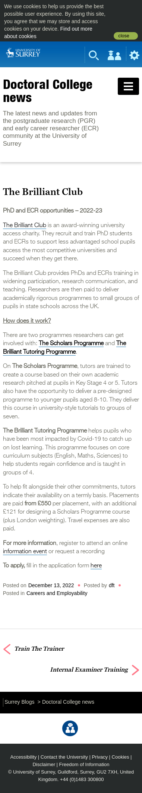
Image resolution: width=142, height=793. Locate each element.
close (123, 35)
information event (25, 552)
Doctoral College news (47, 90)
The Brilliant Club (24, 226)
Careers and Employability (56, 593)
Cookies (120, 757)
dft (112, 585)
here (96, 566)
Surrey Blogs (19, 702)
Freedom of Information (84, 764)
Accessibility (23, 757)
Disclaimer (43, 764)
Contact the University (64, 757)
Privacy (100, 757)
